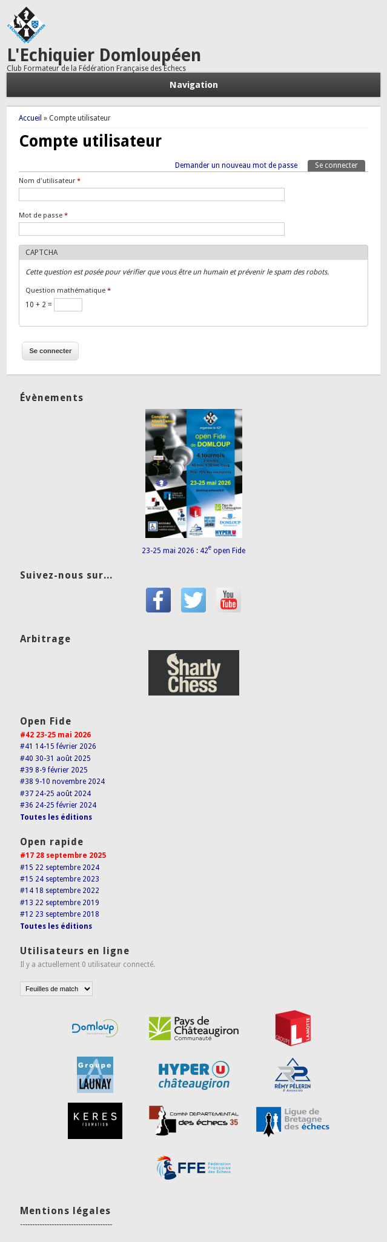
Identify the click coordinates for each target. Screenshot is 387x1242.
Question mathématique (68, 290)
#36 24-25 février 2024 (58, 805)
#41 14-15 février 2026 (58, 746)
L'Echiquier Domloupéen (104, 55)
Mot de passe (43, 215)
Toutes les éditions (56, 817)
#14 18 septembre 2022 (59, 890)
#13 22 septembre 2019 (59, 902)
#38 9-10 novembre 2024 (62, 781)
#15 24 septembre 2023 (59, 879)
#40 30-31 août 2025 (55, 758)
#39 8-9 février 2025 (54, 770)
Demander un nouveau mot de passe (236, 165)
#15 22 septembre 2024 (59, 867)
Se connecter (340, 165)
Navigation (194, 84)
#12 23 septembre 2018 (59, 914)
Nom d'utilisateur (50, 181)
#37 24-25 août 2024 (55, 793)
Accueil (30, 118)
